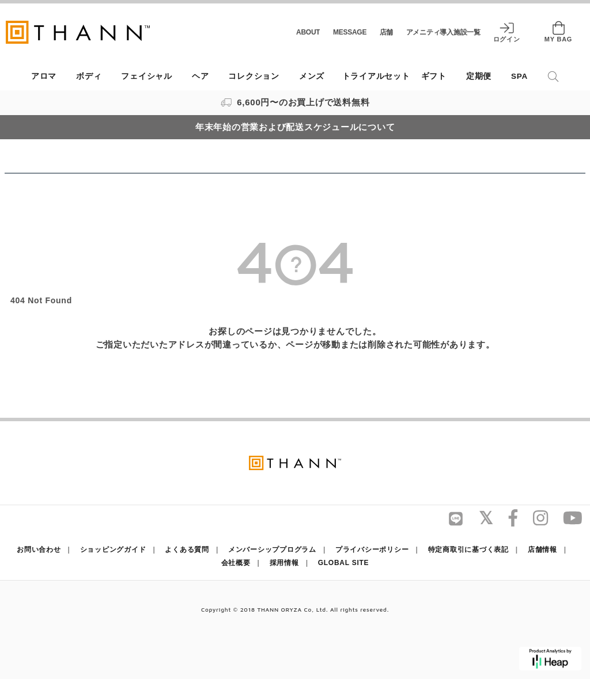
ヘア (200, 76)
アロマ (43, 76)
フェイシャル (146, 76)
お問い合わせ (39, 550)
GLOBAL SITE (343, 563)
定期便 (478, 76)
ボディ (88, 76)
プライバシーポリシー (372, 550)
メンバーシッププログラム (272, 550)
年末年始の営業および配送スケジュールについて (295, 127)
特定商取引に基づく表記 (468, 550)
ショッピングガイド (113, 550)
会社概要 (236, 563)
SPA (519, 76)
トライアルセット (376, 76)
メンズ (311, 76)
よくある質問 (187, 550)
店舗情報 (542, 550)
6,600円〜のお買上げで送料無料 (295, 102)
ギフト (434, 76)
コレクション (253, 76)
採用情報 (284, 563)
